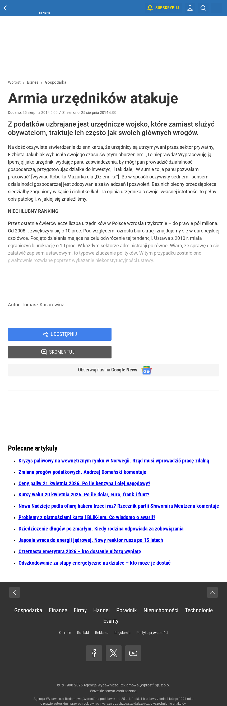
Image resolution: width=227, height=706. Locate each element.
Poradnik (126, 593)
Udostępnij (63, 334)
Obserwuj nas (105, 353)
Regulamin (122, 616)
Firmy (80, 593)
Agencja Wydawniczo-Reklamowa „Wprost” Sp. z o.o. (127, 668)
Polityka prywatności (152, 616)
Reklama (101, 616)
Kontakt (83, 616)
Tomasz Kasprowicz (43, 304)
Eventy (110, 604)
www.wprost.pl (121, 692)
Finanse (58, 593)
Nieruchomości (160, 593)
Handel (101, 593)
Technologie (199, 593)
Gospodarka (28, 593)
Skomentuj (172, 334)
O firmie (65, 616)
